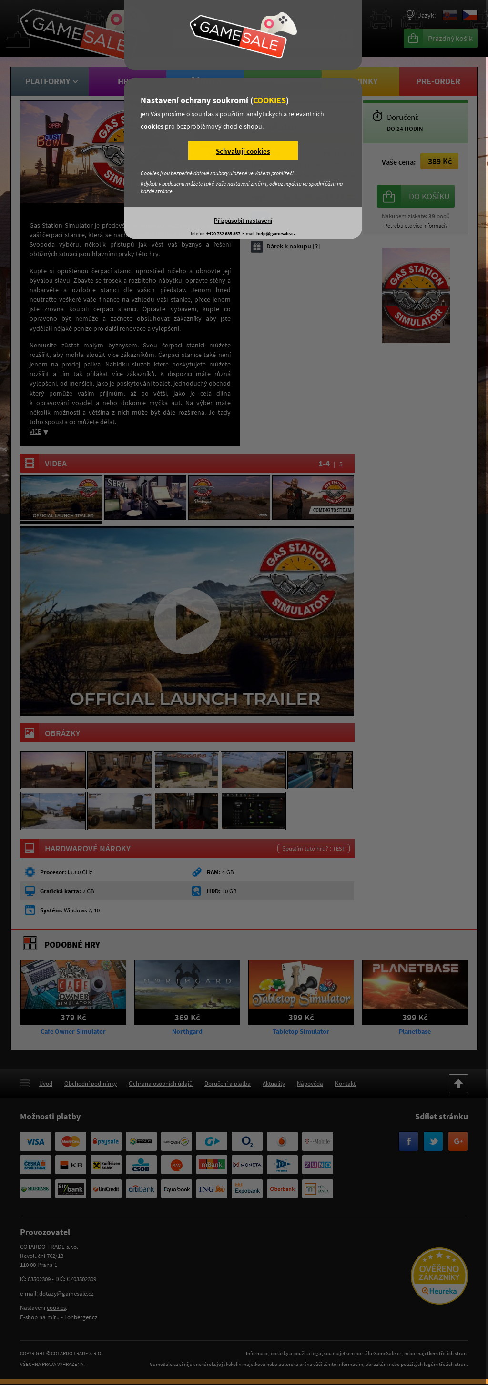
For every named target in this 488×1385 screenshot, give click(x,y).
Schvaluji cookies (243, 151)
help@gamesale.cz (276, 233)
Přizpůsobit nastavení (243, 220)
